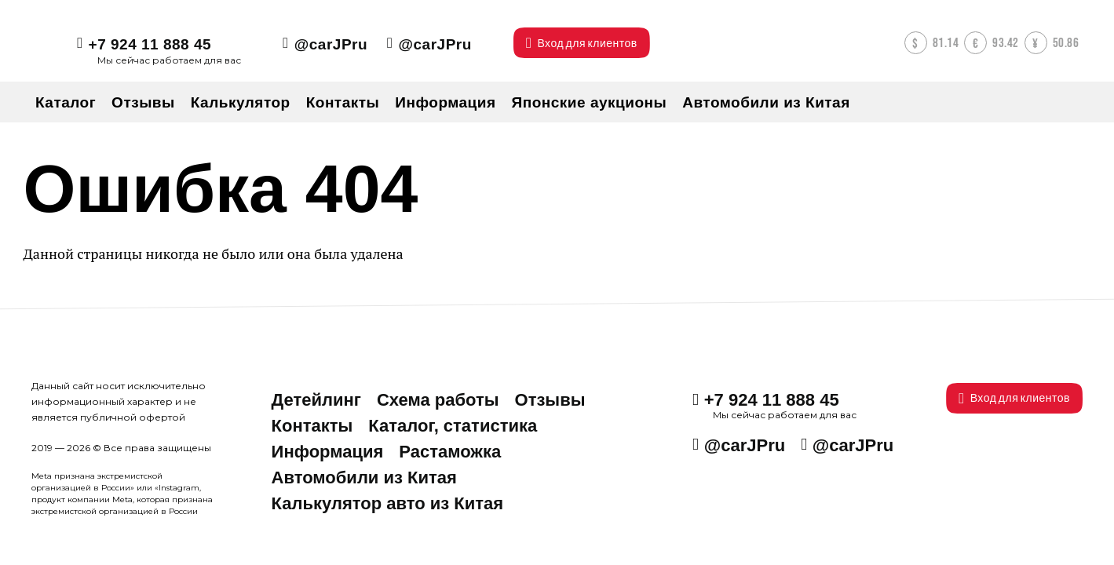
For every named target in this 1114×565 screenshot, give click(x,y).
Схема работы (438, 400)
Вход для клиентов (1014, 398)
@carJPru (330, 44)
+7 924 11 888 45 (150, 44)
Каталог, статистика (452, 426)
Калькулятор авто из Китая (388, 503)
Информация (328, 451)
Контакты (312, 426)
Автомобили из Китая (364, 477)
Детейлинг (316, 400)
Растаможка (450, 451)
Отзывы (550, 400)
